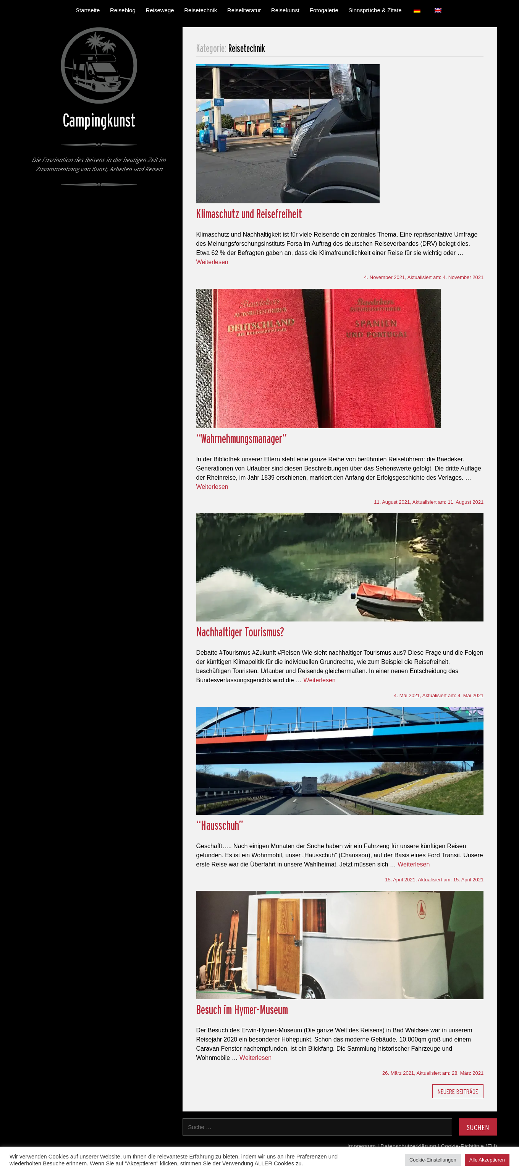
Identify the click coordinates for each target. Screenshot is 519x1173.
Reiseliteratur (244, 10)
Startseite (88, 10)
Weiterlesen (212, 262)
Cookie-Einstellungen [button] (432, 1160)
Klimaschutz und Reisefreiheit (249, 214)
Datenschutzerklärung (408, 1146)
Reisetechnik (200, 10)
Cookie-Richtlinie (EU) (469, 1146)
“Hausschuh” (219, 825)
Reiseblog (123, 10)
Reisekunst (285, 10)
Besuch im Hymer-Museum (242, 1009)
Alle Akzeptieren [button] (487, 1160)
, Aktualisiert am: (423, 277)
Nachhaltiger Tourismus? (240, 632)
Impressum (362, 1146)
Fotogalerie (324, 10)
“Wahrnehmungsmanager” (241, 438)
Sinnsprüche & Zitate (374, 10)
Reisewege (160, 10)
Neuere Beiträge (458, 1091)
